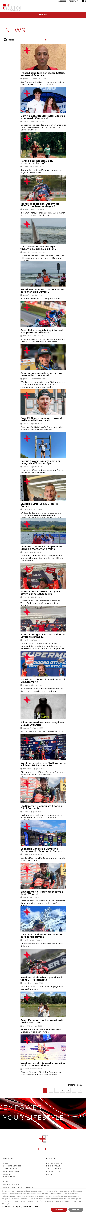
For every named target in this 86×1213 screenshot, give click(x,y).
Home (5, 1163)
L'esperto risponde (12, 1166)
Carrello (7, 1182)
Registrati (73, 1)
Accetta (59, 1210)
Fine (80, 1090)
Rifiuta (75, 1210)
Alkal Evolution (53, 1169)
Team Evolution (10, 1169)
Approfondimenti (11, 1172)
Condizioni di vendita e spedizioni (18, 1187)
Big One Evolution (54, 1166)
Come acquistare (11, 1184)
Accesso (62, 1)
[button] (43, 66)
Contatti (7, 1174)
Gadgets (50, 1174)
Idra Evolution (53, 1172)
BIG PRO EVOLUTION (54, 1163)
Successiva (74, 1090)
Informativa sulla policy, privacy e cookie (20, 1206)
